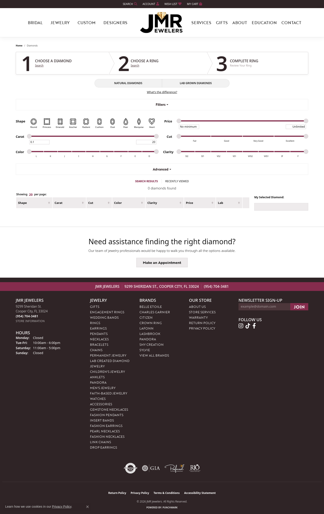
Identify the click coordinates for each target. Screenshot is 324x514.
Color (118, 203)
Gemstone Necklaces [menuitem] (109, 409)
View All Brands (154, 355)
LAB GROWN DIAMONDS (196, 83)
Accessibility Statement (200, 493)
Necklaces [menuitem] (99, 339)
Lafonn (146, 328)
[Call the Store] (27, 316)
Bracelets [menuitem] (99, 344)
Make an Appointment (162, 262)
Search (39, 65)
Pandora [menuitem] (98, 382)
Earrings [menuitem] (98, 328)
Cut (90, 203)
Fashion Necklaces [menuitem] (107, 436)
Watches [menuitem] (98, 398)
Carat (58, 203)
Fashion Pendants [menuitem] (106, 415)
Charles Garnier (155, 312)
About (239, 22)
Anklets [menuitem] (97, 377)
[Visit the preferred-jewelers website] (174, 468)
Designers (115, 22)
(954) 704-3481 (216, 286)
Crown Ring (151, 322)
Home (19, 45)
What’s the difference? (162, 92)
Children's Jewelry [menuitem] (107, 371)
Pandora (148, 339)
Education (264, 22)
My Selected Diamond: (269, 197)
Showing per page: (31, 194)
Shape (22, 203)
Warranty (198, 317)
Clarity (152, 203)
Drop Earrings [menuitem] (103, 447)
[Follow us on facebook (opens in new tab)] (254, 326)
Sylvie (145, 350)
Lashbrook (150, 333)
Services (201, 22)
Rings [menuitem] (95, 322)
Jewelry (60, 22)
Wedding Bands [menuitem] (104, 317)
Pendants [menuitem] (99, 333)
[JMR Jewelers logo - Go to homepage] (162, 22)
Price (189, 203)
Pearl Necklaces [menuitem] (105, 431)
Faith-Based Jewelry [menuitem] (108, 393)
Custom (86, 22)
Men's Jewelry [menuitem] (102, 387)
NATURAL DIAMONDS (128, 83)
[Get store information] (30, 321)
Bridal (35, 22)
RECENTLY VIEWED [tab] (177, 181)
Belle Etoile (151, 306)
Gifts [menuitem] (94, 306)
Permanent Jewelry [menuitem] (108, 355)
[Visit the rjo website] (194, 468)
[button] (129, 4)
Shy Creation (152, 344)
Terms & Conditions (167, 493)
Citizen (146, 317)
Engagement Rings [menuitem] (107, 312)
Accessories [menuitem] (101, 404)
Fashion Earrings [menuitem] (106, 425)
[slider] (179, 121)
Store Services (202, 312)
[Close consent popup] (87, 506)
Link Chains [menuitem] (100, 442)
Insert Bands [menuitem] (102, 420)
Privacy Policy (202, 328)
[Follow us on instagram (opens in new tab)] (240, 326)
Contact (291, 22)
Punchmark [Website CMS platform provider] (170, 507)
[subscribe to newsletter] (299, 306)
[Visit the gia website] (151, 468)
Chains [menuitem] (96, 350)
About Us (197, 306)
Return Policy (202, 322)
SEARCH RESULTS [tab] (146, 181)
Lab (220, 203)
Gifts (222, 22)
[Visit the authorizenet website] (130, 468)
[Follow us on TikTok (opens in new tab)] (247, 326)
